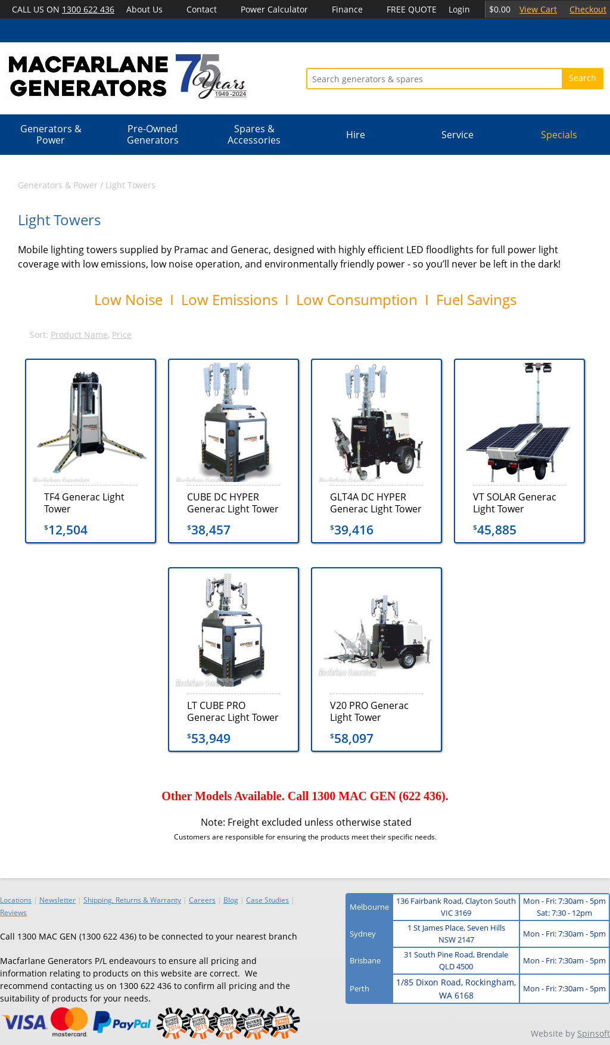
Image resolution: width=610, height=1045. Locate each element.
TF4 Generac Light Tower (84, 502)
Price (122, 334)
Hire (355, 134)
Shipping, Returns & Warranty (132, 900)
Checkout (587, 9)
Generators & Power (51, 134)
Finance (347, 9)
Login (459, 9)
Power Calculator (274, 9)
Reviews (13, 912)
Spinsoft (593, 1033)
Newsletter (57, 900)
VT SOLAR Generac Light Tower (514, 502)
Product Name (79, 334)
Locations (16, 900)
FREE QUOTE (412, 9)
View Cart (538, 9)
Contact (201, 9)
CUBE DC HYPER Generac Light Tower (233, 502)
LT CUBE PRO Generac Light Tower (233, 711)
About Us (144, 9)
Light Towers (130, 185)
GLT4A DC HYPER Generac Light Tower (376, 502)
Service (457, 134)
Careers (202, 900)
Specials (559, 134)
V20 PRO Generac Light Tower (369, 711)
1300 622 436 (88, 9)
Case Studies (267, 900)
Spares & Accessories (254, 134)
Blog (230, 900)
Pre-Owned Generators (153, 134)
